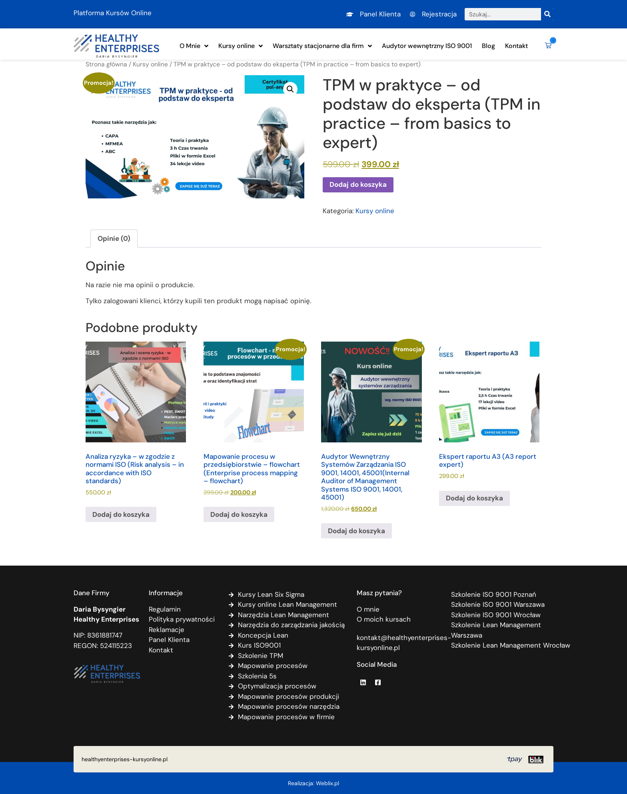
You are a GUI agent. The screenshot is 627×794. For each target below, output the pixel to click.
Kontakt (516, 46)
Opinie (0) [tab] (114, 238)
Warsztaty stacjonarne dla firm (322, 46)
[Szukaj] (547, 14)
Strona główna (106, 64)
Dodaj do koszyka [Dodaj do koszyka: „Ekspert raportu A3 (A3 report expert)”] (474, 498)
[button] (546, 46)
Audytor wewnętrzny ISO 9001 (427, 46)
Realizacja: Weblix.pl (313, 783)
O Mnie (194, 46)
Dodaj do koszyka (358, 184)
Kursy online (240, 46)
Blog (488, 46)
